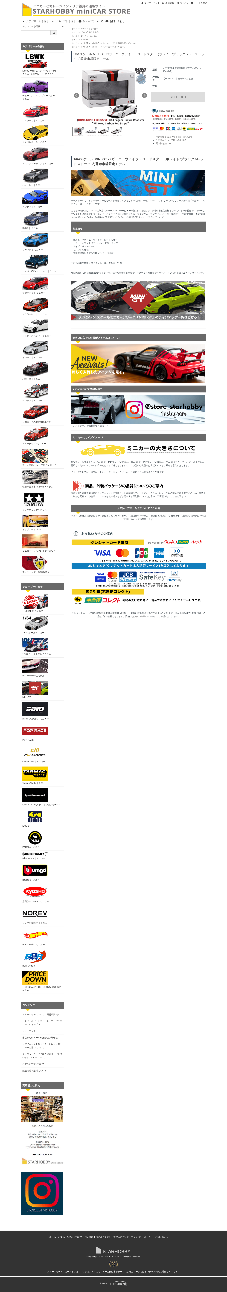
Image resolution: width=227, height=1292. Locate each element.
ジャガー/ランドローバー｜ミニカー (40, 263)
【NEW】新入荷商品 (90, 32)
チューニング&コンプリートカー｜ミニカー (39, 89)
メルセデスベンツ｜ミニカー (36, 328)
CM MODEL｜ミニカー (35, 754)
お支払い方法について (33, 1064)
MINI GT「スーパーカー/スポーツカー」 (109, 47)
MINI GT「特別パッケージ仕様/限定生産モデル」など (114, 43)
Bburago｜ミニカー (35, 872)
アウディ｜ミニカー (35, 199)
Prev (76, 95)
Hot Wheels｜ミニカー (35, 937)
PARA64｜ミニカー (35, 839)
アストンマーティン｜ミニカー (37, 156)
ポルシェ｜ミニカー (35, 350)
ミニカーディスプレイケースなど (38, 543)
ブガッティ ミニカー (35, 242)
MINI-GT (84, 40)
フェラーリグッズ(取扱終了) (36, 564)
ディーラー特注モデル (35, 668)
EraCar (35, 818)
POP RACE (35, 732)
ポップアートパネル (35, 523)
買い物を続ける (163, 143)
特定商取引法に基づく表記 (98, 1237)
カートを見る (199, 3)
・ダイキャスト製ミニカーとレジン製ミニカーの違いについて (42, 1046)
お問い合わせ (115, 21)
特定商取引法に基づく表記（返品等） (174, 137)
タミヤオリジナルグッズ (34, 501)
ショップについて (90, 21)
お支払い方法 (138, 616)
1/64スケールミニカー (90, 36)
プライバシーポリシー (142, 1237)
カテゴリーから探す (35, 21)
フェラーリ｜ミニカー (35, 113)
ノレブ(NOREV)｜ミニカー (35, 915)
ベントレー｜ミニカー (35, 177)
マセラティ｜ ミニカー (35, 285)
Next (144, 95)
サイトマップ (29, 1031)
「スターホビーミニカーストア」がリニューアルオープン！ (42, 1023)
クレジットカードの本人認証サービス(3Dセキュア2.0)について (42, 1056)
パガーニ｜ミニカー (89, 29)
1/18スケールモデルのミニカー (37, 646)
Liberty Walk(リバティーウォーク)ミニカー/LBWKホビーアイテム (39, 64)
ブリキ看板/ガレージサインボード (39, 457)
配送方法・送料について (34, 1070)
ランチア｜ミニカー (35, 393)
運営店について (121, 1237)
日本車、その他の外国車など (36, 414)
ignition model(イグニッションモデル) (41, 797)
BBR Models (35, 958)
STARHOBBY (115, 1257)
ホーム (74, 29)
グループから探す (63, 21)
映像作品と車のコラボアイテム (37, 479)
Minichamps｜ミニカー (35, 856)
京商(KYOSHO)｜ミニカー (35, 894)
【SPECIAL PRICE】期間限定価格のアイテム (41, 981)
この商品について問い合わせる (171, 140)
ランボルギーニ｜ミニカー (35, 134)
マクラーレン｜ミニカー (35, 307)
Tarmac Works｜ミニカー (35, 775)
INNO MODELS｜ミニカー (35, 711)
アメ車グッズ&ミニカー (35, 436)
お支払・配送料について (70, 1237)
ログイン (182, 3)
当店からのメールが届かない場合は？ (41, 1037)
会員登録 (168, 3)
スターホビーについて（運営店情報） (41, 1014)
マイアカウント (150, 3)
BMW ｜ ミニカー (35, 220)
